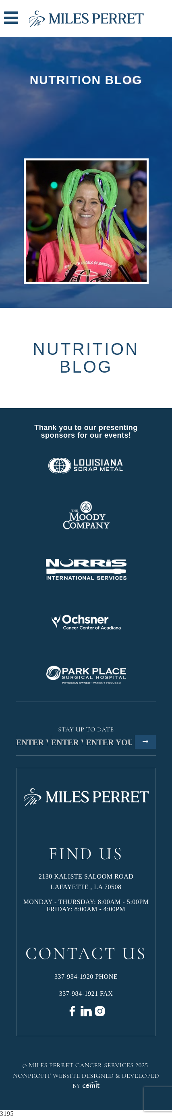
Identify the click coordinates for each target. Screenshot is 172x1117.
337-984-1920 (73, 976)
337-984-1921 (78, 993)
